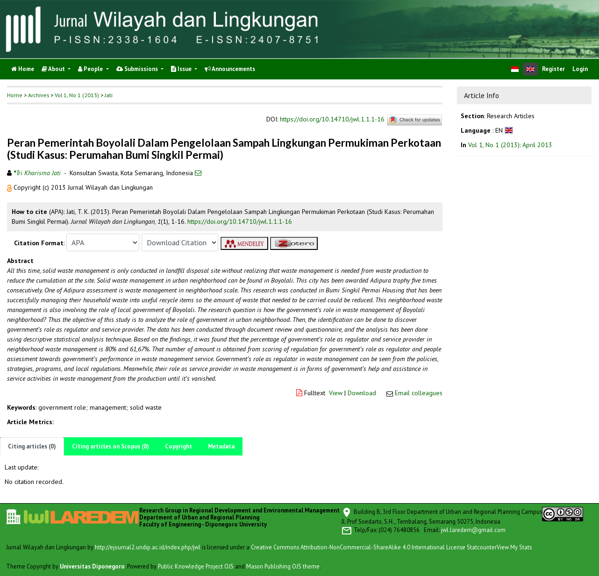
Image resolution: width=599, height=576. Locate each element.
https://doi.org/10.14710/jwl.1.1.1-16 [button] (239, 221)
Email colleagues (418, 393)
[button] (10, 187)
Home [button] (14, 95)
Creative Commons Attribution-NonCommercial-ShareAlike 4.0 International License (358, 547)
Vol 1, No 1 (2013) (77, 95)
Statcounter (482, 547)
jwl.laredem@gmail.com (473, 529)
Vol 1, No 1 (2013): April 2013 (510, 145)
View (335, 393)
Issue (182, 69)
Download (362, 393)
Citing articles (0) (32, 446)
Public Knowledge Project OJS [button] (196, 566)
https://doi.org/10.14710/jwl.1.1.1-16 (332, 119)
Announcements (230, 69)
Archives (38, 95)
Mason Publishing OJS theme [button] (283, 566)
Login (580, 69)
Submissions (137, 69)
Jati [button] (109, 95)
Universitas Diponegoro (92, 566)
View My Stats (514, 547)
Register (553, 69)
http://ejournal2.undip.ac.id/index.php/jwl (147, 547)
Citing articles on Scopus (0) (110, 446)
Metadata (221, 446)
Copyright (178, 446)
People (91, 69)
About (54, 69)
